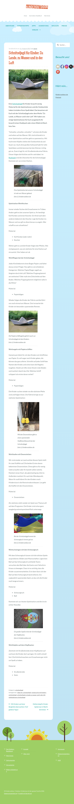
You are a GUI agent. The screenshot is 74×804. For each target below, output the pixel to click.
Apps (34, 26)
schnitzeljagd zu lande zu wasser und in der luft (31, 695)
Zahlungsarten (10, 760)
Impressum (61, 749)
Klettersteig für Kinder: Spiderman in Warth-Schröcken (40, 707)
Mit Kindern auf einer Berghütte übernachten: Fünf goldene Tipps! (18, 707)
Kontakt (25, 749)
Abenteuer (10, 26)
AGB (59, 760)
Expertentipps (23, 26)
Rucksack (12, 158)
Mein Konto (47, 15)
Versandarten (10, 765)
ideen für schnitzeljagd (24, 692)
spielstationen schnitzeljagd (17, 697)
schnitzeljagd (19, 690)
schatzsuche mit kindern (39, 692)
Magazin (55, 26)
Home (25, 15)
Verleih (35, 30)
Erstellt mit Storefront (25, 793)
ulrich (35, 48)
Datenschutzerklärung (10, 793)
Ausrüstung (44, 26)
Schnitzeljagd (17, 104)
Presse (64, 26)
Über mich (26, 754)
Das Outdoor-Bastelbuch (35, 15)
